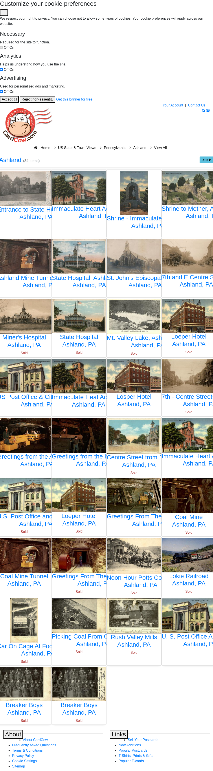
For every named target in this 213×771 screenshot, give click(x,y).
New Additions (130, 745)
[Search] (203, 110)
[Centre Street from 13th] (134, 444)
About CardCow (35, 740)
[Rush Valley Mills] (134, 624)
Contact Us (196, 105)
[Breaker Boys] (79, 692)
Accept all (9, 99)
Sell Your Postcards (143, 740)
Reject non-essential (37, 99)
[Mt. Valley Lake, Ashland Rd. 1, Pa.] (134, 325)
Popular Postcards (133, 750)
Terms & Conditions (27, 750)
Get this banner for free (74, 99)
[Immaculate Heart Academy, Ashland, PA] (79, 196)
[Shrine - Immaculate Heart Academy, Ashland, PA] (134, 201)
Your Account (173, 105)
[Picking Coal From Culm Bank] (79, 624)
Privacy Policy (23, 756)
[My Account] (208, 110)
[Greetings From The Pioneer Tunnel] (79, 563)
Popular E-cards (131, 761)
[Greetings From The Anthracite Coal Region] (134, 503)
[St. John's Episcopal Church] (134, 265)
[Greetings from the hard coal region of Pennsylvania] (79, 443)
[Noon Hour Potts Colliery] (134, 564)
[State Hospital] (79, 324)
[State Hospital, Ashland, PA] (79, 265)
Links (119, 734)
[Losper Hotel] (134, 384)
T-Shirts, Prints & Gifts (136, 756)
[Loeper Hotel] (79, 503)
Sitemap (18, 766)
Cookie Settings (24, 761)
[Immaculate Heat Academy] (79, 384)
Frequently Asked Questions (34, 745)
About (13, 734)
